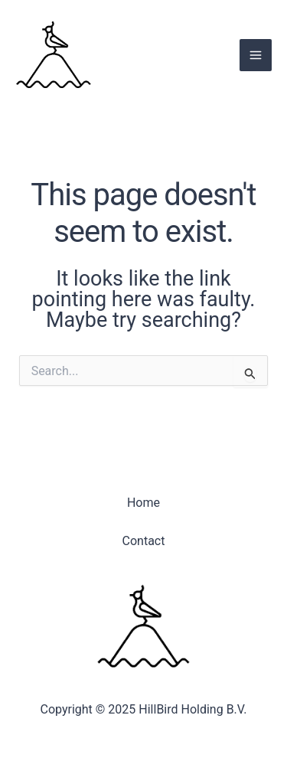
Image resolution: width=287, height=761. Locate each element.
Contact (143, 541)
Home (143, 502)
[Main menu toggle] (256, 55)
